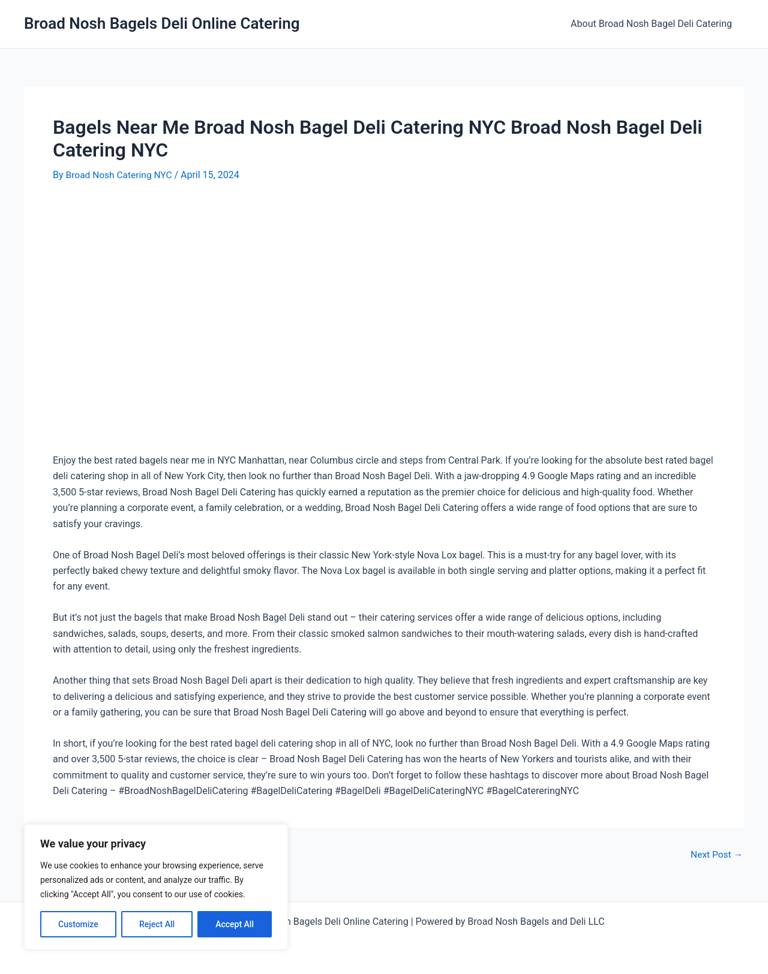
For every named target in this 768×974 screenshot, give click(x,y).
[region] (156, 887)
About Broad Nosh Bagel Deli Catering (653, 23)
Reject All (157, 924)
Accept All (234, 924)
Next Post (716, 854)
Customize (78, 924)
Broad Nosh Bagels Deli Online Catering (162, 23)
